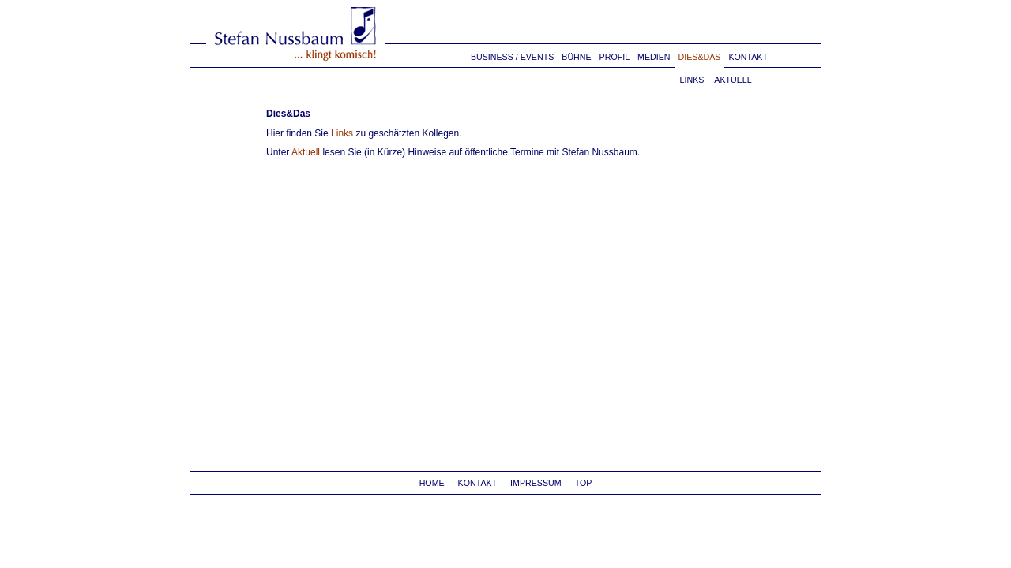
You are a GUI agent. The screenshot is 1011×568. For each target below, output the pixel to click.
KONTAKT (748, 57)
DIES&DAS (699, 57)
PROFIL (614, 57)
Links (342, 133)
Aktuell (305, 152)
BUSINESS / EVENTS (512, 57)
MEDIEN (653, 57)
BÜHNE (576, 57)
